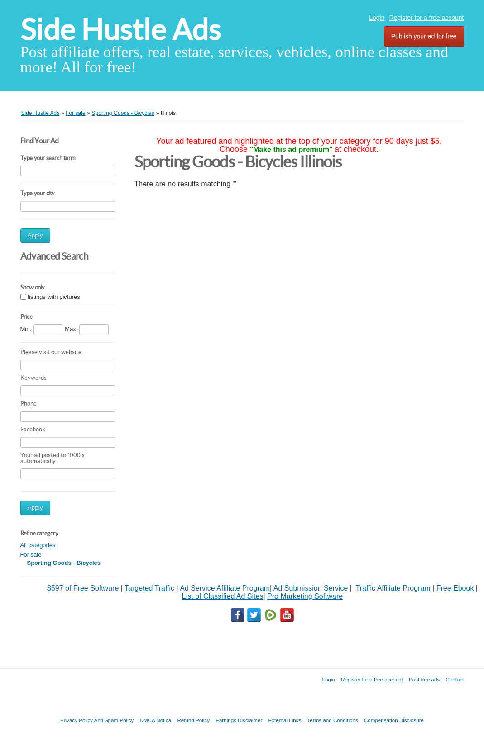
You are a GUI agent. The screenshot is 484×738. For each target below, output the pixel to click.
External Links (285, 720)
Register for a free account (426, 17)
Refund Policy (193, 720)
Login (376, 17)
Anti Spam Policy (114, 720)
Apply (35, 235)
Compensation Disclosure (394, 720)
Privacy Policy (76, 720)
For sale (31, 554)
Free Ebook (455, 588)
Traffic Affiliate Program (393, 588)
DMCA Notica (156, 720)
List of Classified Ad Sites (223, 596)
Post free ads (424, 679)
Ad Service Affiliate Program (225, 588)
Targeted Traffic (149, 588)
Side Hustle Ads (120, 29)
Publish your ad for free (424, 36)
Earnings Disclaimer (239, 720)
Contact (455, 679)
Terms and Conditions (332, 720)
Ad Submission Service (310, 588)
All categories (38, 545)
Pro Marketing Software (305, 596)
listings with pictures (54, 296)
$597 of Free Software (83, 588)
